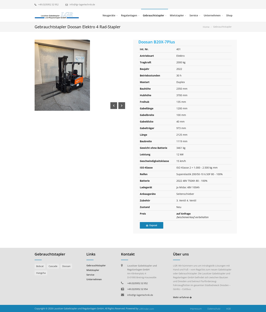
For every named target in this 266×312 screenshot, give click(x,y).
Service (194, 15)
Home (206, 26)
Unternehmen (212, 15)
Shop (229, 15)
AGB (228, 308)
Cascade (53, 266)
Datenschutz (213, 308)
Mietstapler (177, 15)
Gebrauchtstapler (153, 15)
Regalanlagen (129, 15)
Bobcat (40, 266)
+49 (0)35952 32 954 (137, 289)
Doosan (66, 266)
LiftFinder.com (146, 308)
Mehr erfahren (182, 297)
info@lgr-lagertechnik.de (80, 4)
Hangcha (41, 272)
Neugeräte (109, 15)
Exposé (151, 225)
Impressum (196, 308)
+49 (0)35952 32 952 (47, 4)
